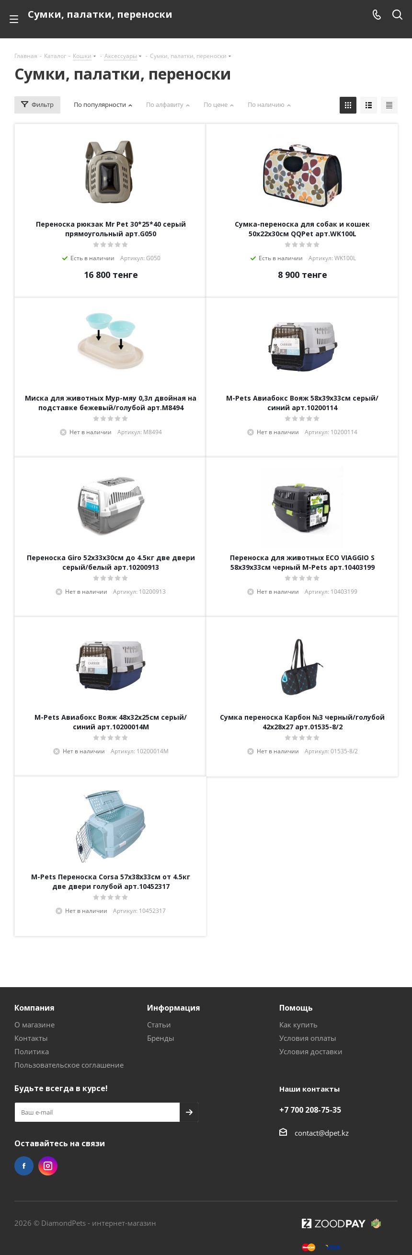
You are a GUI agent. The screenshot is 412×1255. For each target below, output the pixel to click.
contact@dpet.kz (322, 1133)
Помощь (296, 1007)
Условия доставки (311, 1051)
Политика (31, 1051)
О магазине (34, 1024)
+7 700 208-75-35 (310, 1110)
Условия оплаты (307, 1038)
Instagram (47, 1165)
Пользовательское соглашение (69, 1065)
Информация (173, 1007)
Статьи (159, 1024)
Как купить (298, 1024)
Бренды (160, 1038)
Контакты (31, 1038)
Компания (34, 1007)
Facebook (24, 1165)
